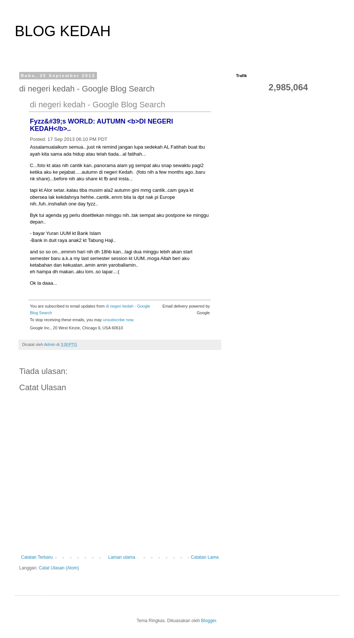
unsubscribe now (118, 320)
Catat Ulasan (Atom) (59, 568)
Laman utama (121, 557)
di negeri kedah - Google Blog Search (97, 104)
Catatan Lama (205, 557)
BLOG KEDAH (63, 31)
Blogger (208, 620)
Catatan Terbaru (37, 557)
